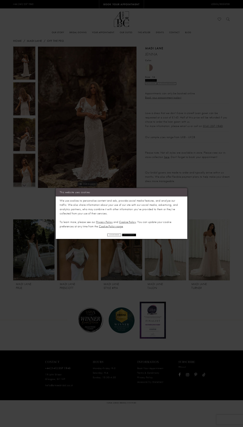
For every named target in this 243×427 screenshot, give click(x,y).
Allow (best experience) (96, 234)
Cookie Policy (127, 220)
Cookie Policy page (111, 224)
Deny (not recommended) (148, 234)
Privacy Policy (104, 220)
